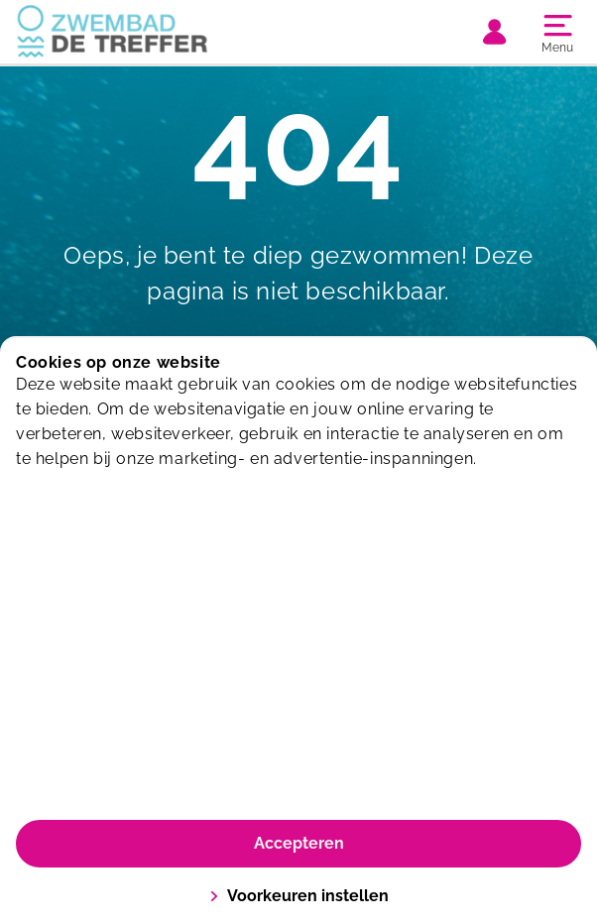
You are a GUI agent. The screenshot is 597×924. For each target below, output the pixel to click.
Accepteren (299, 843)
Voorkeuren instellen (299, 895)
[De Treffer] (157, 31)
